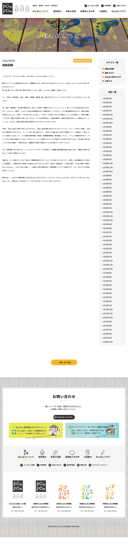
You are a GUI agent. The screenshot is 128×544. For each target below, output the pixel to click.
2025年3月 (107, 151)
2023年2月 (107, 252)
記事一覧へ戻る (65, 362)
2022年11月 (108, 264)
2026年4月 (107, 98)
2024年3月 (107, 199)
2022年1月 (107, 305)
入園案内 (103, 12)
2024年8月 (107, 179)
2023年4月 (107, 244)
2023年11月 (108, 216)
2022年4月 (107, 293)
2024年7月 (107, 183)
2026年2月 (107, 106)
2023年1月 (107, 256)
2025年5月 (107, 143)
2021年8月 (107, 325)
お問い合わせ (119, 5)
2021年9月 (107, 321)
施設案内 (57, 12)
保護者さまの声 (87, 12)
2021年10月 (108, 317)
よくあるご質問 (91, 5)
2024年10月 (108, 171)
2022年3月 (107, 297)
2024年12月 (108, 163)
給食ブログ (109, 72)
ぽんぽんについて (41, 12)
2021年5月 (107, 337)
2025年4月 (107, 147)
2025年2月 (107, 155)
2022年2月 (107, 301)
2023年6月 (107, 236)
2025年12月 (108, 114)
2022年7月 (107, 281)
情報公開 (82, 472)
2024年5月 (107, 191)
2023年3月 (107, 248)
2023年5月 (107, 240)
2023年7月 (107, 232)
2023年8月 (107, 228)
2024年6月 (107, 187)
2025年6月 (107, 139)
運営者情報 (69, 472)
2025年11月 (108, 118)
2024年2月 (107, 204)
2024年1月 (107, 208)
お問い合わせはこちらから (62, 419)
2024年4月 (107, 195)
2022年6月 (107, 285)
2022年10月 (108, 268)
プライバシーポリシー (98, 472)
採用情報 (106, 5)
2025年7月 (107, 135)
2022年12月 (108, 260)
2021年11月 (108, 313)
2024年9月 (107, 175)
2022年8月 (107, 277)
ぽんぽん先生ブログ (113, 77)
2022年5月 (107, 289)
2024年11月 (108, 167)
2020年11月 (108, 341)
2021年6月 (107, 333)
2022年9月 (107, 272)
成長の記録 (71, 12)
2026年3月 (107, 102)
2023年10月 (108, 220)
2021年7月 (107, 329)
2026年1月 (107, 110)
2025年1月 (107, 159)
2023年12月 (108, 212)
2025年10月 (108, 122)
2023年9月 (107, 224)
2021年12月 (108, 309)
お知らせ (108, 81)
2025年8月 (107, 130)
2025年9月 (107, 126)
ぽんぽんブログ (119, 12)
